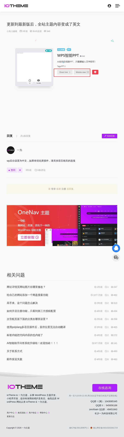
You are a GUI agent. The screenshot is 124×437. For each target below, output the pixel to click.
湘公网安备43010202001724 (104, 428)
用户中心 (11, 413)
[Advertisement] (62, 117)
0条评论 (40, 170)
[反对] (20, 170)
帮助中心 (43, 413)
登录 (53, 189)
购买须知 (22, 413)
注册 (64, 189)
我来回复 (109, 136)
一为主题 (26, 428)
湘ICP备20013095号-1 (78, 428)
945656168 (111, 405)
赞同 (11, 170)
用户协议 (32, 413)
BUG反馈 (37, 31)
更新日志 (11, 416)
